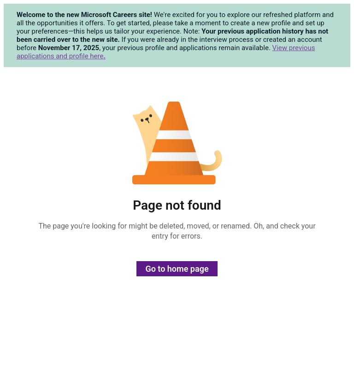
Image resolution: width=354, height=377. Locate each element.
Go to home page (176, 269)
